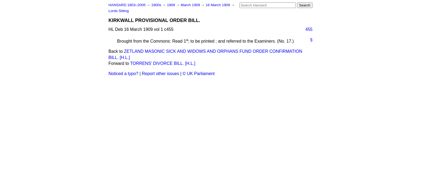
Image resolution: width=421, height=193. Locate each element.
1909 (171, 5)
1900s (156, 5)
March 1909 (191, 5)
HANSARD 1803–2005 (127, 5)
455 (309, 29)
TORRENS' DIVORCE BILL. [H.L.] (162, 63)
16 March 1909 (218, 5)
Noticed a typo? (123, 73)
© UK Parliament (199, 73)
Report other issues (160, 73)
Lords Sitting (118, 11)
